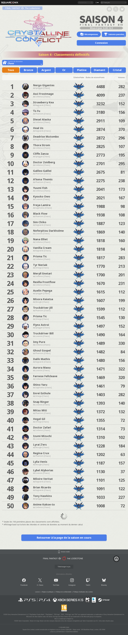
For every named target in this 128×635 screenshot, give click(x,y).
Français (106, 2)
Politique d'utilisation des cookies (83, 592)
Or (64, 70)
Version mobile (65, 552)
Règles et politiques (48, 592)
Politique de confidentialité (63, 592)
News (41, 585)
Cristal (117, 70)
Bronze (28, 70)
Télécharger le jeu (64, 567)
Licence (37, 592)
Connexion (101, 42)
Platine (82, 70)
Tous (11, 70)
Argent (46, 70)
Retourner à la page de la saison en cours (64, 537)
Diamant (99, 70)
